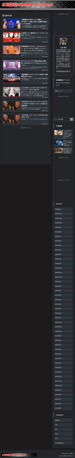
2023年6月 (58, 349)
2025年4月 (58, 250)
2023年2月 (58, 367)
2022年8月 (58, 394)
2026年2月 (58, 209)
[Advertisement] (26, 143)
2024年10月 (58, 277)
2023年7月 (58, 345)
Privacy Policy (64, 453)
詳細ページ (58, 91)
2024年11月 (58, 272)
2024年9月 (58, 281)
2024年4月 (58, 304)
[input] (63, 119)
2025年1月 (58, 263)
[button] (71, 119)
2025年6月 (58, 241)
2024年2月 (58, 313)
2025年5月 (58, 245)
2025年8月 (58, 232)
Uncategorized (59, 443)
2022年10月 (58, 385)
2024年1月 (58, 317)
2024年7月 (58, 290)
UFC (56, 438)
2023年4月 (58, 358)
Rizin (56, 434)
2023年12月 (58, 322)
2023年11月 (58, 327)
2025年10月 (58, 223)
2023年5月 (58, 354)
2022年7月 (58, 399)
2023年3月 (58, 363)
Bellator (57, 420)
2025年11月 (58, 218)
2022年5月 (58, 408)
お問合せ (71, 453)
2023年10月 (58, 331)
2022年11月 (58, 381)
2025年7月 (58, 236)
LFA (56, 425)
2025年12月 (58, 213)
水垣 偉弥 (63, 47)
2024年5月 (58, 299)
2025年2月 (58, 259)
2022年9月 (58, 390)
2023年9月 (58, 336)
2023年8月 (58, 340)
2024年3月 (58, 308)
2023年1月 (58, 372)
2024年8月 (58, 286)
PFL (56, 429)
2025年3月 (58, 254)
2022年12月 (58, 376)
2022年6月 (58, 403)
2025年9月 (58, 227)
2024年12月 (58, 268)
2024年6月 (58, 295)
